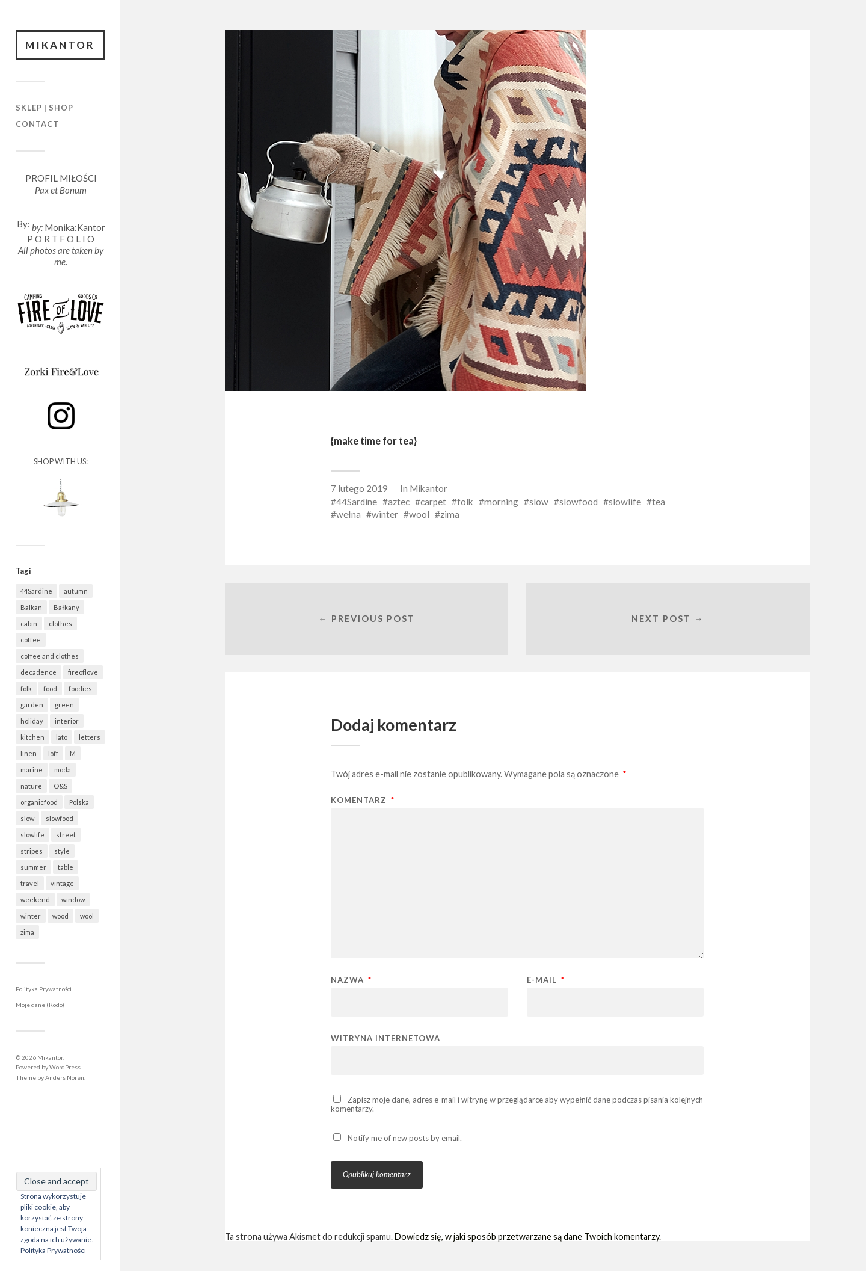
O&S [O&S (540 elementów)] (60, 786)
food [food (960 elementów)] (50, 688)
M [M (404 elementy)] (73, 753)
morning (501, 501)
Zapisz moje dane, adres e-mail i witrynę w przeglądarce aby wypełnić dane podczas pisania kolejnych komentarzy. (517, 1104)
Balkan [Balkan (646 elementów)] (31, 607)
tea (658, 501)
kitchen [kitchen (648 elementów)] (32, 737)
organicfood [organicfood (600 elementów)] (39, 802)
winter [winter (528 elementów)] (30, 916)
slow (538, 501)
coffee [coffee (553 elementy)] (30, 640)
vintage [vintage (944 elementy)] (62, 883)
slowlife (625, 501)
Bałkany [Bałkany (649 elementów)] (66, 607)
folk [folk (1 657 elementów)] (26, 688)
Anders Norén (64, 1077)
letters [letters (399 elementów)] (89, 737)
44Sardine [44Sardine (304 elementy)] (36, 591)
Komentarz (363, 800)
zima (449, 514)
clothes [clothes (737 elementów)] (60, 623)
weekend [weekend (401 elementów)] (35, 899)
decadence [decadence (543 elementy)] (38, 672)
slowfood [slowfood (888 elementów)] (59, 818)
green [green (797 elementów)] (64, 705)
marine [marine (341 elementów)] (31, 770)
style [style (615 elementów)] (62, 851)
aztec (399, 501)
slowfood (578, 501)
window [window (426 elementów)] (73, 899)
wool (419, 514)
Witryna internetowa (385, 1037)
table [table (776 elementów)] (65, 867)
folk (465, 501)
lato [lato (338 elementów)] (61, 737)
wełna (348, 514)
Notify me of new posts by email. (405, 1138)
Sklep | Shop (44, 107)
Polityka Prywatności (44, 988)
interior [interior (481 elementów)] (67, 721)
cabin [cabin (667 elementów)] (28, 623)
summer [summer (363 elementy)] (33, 867)
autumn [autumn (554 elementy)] (76, 591)
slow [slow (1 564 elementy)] (27, 818)
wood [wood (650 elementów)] (60, 916)
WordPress (65, 1067)
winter (385, 514)
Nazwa (351, 980)
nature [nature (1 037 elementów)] (31, 786)
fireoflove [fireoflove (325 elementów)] (83, 672)
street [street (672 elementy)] (66, 835)
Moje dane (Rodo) (40, 1004)
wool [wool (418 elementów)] (87, 916)
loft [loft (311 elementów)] (53, 753)
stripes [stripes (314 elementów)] (31, 851)
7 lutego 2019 (359, 488)
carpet (433, 501)
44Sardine (356, 501)
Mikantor (60, 44)
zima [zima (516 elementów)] (27, 932)
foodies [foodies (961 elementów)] (80, 688)
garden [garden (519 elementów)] (31, 705)
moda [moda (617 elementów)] (62, 770)
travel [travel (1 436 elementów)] (29, 883)
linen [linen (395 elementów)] (28, 753)
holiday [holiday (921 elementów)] (31, 721)
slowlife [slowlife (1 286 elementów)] (32, 835)
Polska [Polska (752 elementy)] (79, 802)
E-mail (546, 980)
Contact (37, 124)
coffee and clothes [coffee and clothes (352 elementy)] (49, 656)
